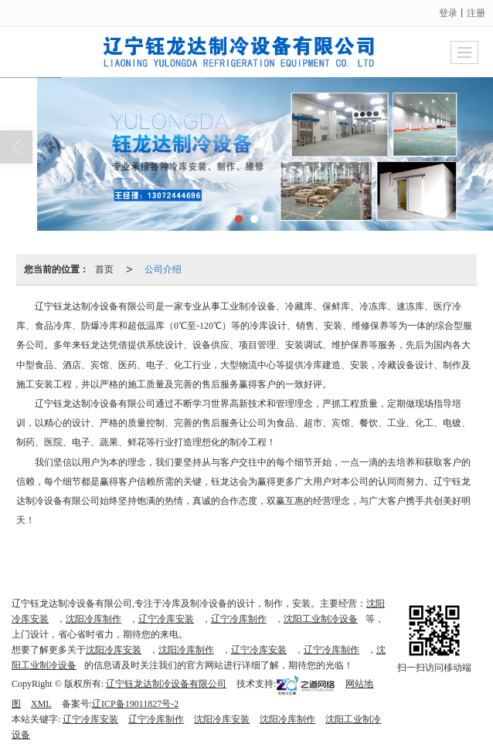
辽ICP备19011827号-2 (135, 703)
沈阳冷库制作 (93, 619)
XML (41, 703)
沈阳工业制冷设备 (321, 619)
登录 (448, 13)
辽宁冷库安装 (166, 619)
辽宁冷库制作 (239, 619)
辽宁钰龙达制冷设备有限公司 (166, 683)
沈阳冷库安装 (113, 649)
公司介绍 (163, 269)
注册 (476, 13)
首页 (104, 269)
